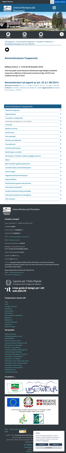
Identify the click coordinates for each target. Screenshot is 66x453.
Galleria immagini (10, 326)
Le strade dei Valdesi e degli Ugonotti (16, 350)
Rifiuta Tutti (55, 444)
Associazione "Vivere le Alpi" (13, 365)
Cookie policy (45, 440)
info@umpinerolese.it (14, 240)
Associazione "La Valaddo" (13, 359)
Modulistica (8, 318)
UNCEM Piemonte (10, 370)
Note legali (6, 430)
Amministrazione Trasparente (14, 315)
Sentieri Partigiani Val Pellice (13, 352)
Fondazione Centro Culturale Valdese (16, 363)
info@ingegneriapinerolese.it (16, 272)
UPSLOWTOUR (9, 338)
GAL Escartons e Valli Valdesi (13, 345)
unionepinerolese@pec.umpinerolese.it (19, 237)
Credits (16, 429)
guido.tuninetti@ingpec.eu (14, 275)
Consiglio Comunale (11, 306)
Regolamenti (8, 320)
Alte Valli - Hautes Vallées (12, 347)
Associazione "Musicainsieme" (14, 367)
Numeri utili (8, 309)
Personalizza (49, 447)
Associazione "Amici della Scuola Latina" (17, 361)
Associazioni (8, 324)
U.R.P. (6, 304)
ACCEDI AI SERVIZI (60, 2)
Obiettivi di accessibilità (33, 451)
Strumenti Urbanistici (11, 322)
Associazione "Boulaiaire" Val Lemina (16, 354)
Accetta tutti (42, 444)
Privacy (11, 429)
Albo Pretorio (9, 313)
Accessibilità (23, 429)
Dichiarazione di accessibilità (33, 447)
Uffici (6, 302)
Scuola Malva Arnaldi (11, 372)
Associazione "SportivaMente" (14, 356)
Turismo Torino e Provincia (13, 341)
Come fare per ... (10, 311)
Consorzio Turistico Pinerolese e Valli (16, 343)
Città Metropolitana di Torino (13, 336)
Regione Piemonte (8, 2)
